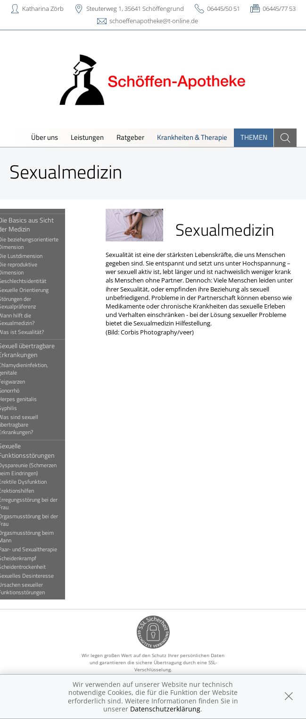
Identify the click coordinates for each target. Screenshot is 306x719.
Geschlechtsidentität (35, 281)
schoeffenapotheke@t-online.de (153, 21)
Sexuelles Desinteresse (38, 576)
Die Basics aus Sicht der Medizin (38, 224)
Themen (253, 137)
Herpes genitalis (30, 399)
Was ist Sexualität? (34, 332)
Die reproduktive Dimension (30, 268)
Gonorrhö (21, 390)
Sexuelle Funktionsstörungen (39, 450)
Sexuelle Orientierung (36, 290)
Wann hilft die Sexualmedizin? (29, 319)
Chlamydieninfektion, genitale (36, 369)
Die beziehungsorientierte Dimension (41, 243)
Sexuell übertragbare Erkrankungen (39, 350)
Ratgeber (130, 137)
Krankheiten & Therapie (192, 137)
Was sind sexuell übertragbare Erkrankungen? (31, 425)
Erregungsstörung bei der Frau (40, 504)
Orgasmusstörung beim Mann (38, 537)
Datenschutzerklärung (165, 708)
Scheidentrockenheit (34, 567)
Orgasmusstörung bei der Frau (41, 520)
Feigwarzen (24, 381)
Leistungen (87, 137)
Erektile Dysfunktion (35, 482)
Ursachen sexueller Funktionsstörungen (34, 589)
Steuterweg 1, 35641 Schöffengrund (135, 8)
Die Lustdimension (33, 256)
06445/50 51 (223, 8)
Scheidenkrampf (30, 558)
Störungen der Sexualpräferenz (30, 303)
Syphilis (20, 408)
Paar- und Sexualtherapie (40, 549)
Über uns (44, 137)
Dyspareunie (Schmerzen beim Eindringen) (40, 469)
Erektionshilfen (29, 491)
